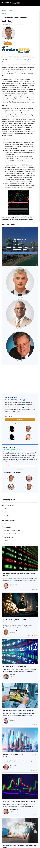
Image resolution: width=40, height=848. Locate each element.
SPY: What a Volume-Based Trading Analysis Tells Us (19, 801)
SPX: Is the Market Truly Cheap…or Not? (15, 666)
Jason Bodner (20, 297)
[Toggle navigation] (37, 3)
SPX (36, 589)
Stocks (6, 540)
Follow (7, 43)
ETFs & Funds (7, 524)
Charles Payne (20, 329)
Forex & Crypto (7, 527)
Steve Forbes (20, 361)
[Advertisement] (20, 378)
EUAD (32, 635)
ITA (34, 635)
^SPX (36, 680)
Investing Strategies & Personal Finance (14, 534)
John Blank (12, 675)
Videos (6, 512)
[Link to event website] (20, 247)
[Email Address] (20, 416)
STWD (35, 770)
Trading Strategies (9, 544)
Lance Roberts (13, 809)
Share (4, 10)
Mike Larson (13, 630)
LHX (36, 724)
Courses (6, 515)
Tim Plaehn (12, 765)
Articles (6, 508)
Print (10, 10)
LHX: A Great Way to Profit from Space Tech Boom (18, 710)
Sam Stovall (13, 584)
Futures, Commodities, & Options (12, 530)
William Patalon (14, 719)
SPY (36, 635)
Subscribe (20, 419)
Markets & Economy (9, 537)
